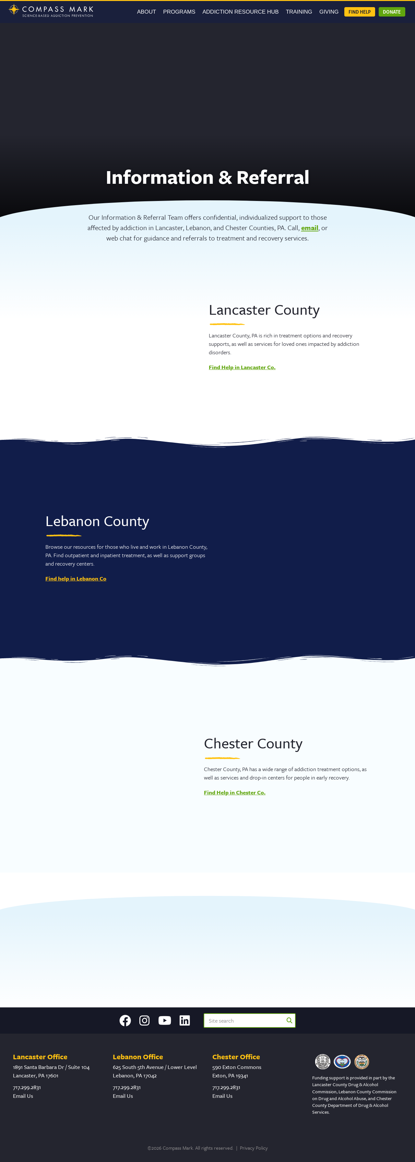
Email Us (23, 1096)
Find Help (360, 11)
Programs (179, 12)
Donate (392, 11)
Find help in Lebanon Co (75, 578)
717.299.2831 (27, 1087)
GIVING (329, 12)
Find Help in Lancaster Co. (242, 367)
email (309, 227)
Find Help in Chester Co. (235, 792)
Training (299, 12)
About (146, 12)
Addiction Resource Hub (241, 12)
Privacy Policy (254, 1147)
